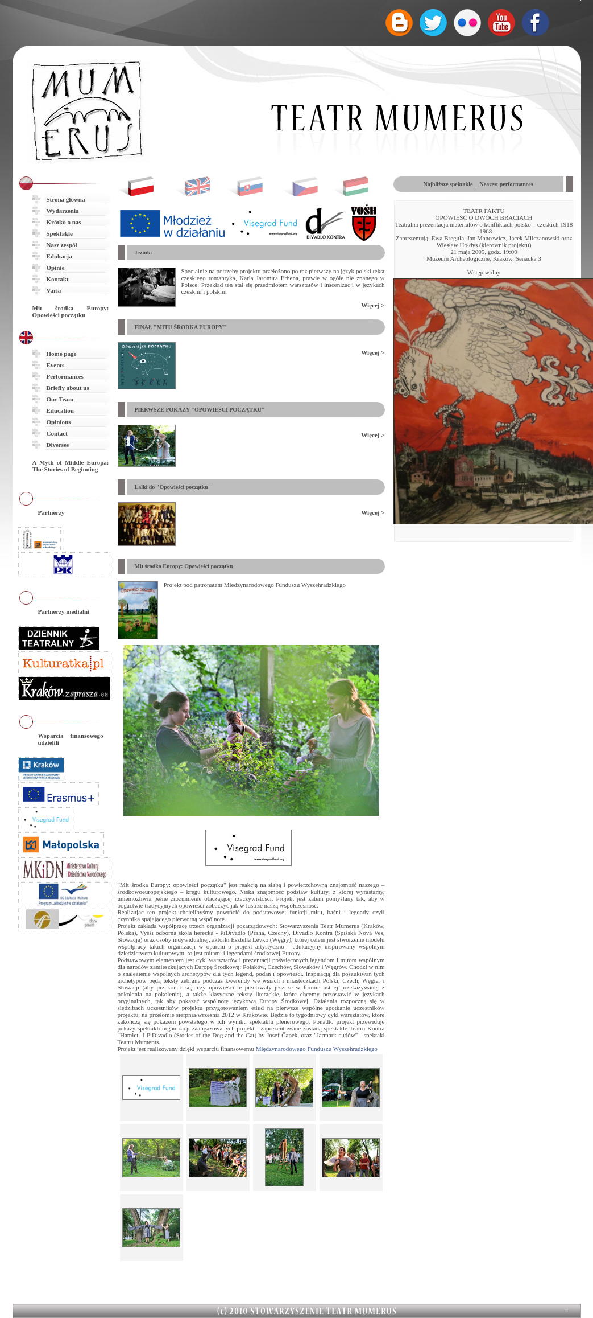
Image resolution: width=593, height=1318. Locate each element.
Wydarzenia (63, 210)
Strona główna (66, 199)
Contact (57, 433)
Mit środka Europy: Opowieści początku (70, 311)
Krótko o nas (64, 222)
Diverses (58, 444)
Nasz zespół (62, 244)
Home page (62, 353)
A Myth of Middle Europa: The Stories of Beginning (70, 466)
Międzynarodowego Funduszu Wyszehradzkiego (317, 1048)
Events (56, 365)
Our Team (60, 399)
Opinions (59, 421)
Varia (54, 290)
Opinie (56, 267)
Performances (65, 376)
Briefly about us (68, 387)
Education (60, 410)
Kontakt (58, 279)
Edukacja (59, 256)
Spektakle (60, 233)
